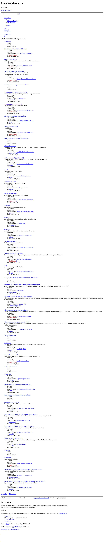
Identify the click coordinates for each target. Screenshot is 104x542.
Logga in (4, 494)
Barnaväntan (7, 217)
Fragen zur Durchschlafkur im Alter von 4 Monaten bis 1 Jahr (20, 414)
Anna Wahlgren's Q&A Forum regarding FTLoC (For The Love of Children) (24, 481)
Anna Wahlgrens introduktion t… (25, 53)
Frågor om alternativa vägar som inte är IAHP (16, 322)
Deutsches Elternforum (10, 366)
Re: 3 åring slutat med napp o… (25, 120)
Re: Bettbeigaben (21, 444)
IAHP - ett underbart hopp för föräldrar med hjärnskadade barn (21, 277)
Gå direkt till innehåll (6, 10)
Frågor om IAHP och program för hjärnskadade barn (18, 296)
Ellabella (11, 100)
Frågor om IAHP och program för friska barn (16, 310)
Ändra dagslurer (21, 98)
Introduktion (7, 41)
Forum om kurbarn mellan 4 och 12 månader (16, 92)
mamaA (11, 489)
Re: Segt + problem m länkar (24, 65)
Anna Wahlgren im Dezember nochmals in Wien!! (17, 384)
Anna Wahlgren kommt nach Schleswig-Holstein (17, 395)
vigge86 (11, 165)
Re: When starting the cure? (24, 487)
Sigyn (10, 273)
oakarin (11, 189)
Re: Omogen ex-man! (22, 187)
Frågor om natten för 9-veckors (25, 164)
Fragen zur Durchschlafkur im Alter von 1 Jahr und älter (19, 426)
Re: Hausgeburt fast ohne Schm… (26, 408)
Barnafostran (7, 169)
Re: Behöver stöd (21, 304)
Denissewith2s (13, 477)
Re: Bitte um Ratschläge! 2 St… (25, 432)
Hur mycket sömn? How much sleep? (14, 71)
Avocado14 (12, 225)
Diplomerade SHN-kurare (11, 126)
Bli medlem (12, 494)
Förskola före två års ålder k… (25, 259)
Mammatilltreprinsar (14, 305)
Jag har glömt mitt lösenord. (41, 498)
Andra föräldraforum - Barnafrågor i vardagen (16, 138)
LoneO (11, 380)
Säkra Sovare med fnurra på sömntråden (15, 116)
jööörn (11, 177)
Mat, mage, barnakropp (10, 193)
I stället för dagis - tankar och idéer (13, 253)
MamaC (11, 213)
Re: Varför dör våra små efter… (25, 235)
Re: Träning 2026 (21, 349)
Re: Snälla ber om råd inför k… (25, 110)
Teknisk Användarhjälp (10, 59)
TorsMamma (12, 67)
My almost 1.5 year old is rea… (25, 475)
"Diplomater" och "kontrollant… (25, 132)
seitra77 (11, 410)
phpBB (7, 524)
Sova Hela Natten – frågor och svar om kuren (16, 85)
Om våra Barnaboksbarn (10, 241)
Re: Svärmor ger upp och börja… (26, 247)
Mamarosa (12, 422)
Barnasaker (7, 205)
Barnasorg (7, 229)
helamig (11, 237)
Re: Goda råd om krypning (24, 316)
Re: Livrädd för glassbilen (24, 176)
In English (7, 450)
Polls (5, 265)
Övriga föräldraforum (10, 335)
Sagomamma (12, 292)
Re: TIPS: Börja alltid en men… (25, 152)
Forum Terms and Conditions (24, 463)
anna (10, 249)
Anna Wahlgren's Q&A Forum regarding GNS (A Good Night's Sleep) (23, 469)
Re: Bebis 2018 (21, 223)
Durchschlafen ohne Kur (23, 420)
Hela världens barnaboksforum (12, 355)
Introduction (7, 374)
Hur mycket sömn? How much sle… (26, 79)
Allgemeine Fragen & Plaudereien (13, 438)
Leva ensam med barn (10, 181)
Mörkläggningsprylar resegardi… (26, 211)
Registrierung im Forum (23, 378)
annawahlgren (13, 55)
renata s (11, 390)
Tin (10, 122)
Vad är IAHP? (20, 290)
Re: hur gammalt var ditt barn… (25, 271)
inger (10, 331)
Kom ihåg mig (54, 498)
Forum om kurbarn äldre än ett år (13, 104)
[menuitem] (12, 21)
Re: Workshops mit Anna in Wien (26, 389)
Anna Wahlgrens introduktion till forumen (15, 49)
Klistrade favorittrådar (10, 146)
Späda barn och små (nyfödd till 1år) (14, 158)
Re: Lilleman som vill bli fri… (25, 329)
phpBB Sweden (17, 526)
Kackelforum (7, 343)
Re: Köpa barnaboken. (23, 361)
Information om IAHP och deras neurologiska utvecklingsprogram (22, 284)
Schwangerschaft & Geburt (11, 402)
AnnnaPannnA (13, 153)
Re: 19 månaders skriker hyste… (25, 199)
